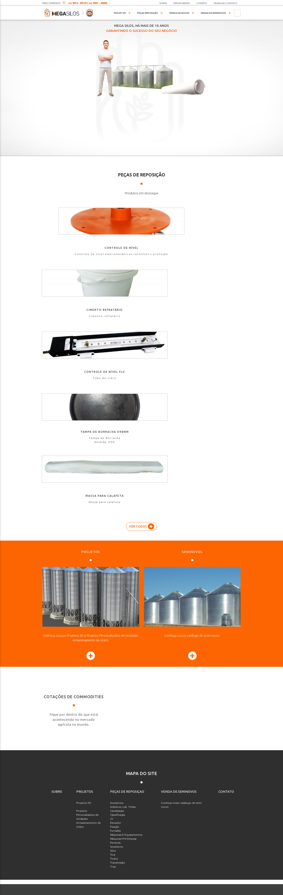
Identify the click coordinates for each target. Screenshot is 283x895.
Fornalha (115, 582)
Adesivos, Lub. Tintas (123, 558)
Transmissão (117, 614)
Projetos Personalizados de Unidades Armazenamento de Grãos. (88, 570)
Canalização (117, 562)
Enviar (221, 860)
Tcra (112, 606)
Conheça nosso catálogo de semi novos (181, 556)
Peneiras (115, 594)
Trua (113, 618)
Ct (111, 570)
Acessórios (116, 554)
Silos (113, 602)
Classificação (117, 566)
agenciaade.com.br (158, 890)
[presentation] (209, 842)
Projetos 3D (83, 554)
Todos (114, 610)
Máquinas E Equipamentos (126, 586)
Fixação (114, 578)
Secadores (116, 598)
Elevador (115, 574)
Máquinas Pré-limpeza (123, 590)
